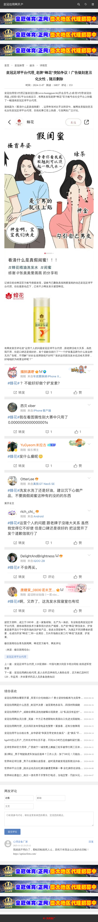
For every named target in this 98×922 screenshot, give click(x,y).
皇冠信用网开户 (13, 4)
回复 (91, 844)
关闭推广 (50, 918)
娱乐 (32, 65)
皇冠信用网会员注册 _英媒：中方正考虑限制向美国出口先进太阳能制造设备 (45, 719)
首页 (6, 65)
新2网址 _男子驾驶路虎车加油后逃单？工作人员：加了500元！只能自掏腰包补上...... (50, 754)
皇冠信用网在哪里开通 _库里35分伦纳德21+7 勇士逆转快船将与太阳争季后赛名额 (48, 698)
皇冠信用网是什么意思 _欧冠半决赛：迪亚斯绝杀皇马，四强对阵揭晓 (42, 705)
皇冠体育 (19, 65)
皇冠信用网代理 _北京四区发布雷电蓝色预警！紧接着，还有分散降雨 (42, 726)
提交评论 (12, 834)
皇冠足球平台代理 (16, 656)
